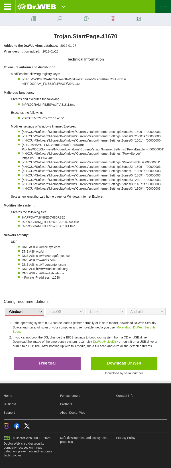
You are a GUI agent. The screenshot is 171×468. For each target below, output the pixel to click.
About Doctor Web (72, 412)
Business (10, 404)
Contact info (124, 395)
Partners (66, 404)
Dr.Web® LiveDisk (105, 341)
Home (8, 395)
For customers (70, 395)
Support (9, 412)
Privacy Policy (125, 438)
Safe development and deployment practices (84, 440)
